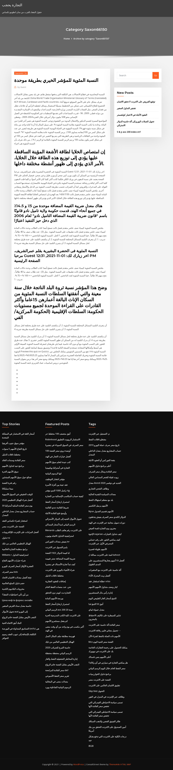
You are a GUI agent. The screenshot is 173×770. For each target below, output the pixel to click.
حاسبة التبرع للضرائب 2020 (57, 647)
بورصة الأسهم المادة (54, 598)
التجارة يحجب (12, 5)
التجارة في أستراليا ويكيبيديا (57, 467)
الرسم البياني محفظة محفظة (58, 653)
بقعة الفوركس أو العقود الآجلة (102, 460)
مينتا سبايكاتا (7, 488)
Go (155, 75)
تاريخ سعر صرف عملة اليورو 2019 (104, 445)
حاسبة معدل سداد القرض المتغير (16, 605)
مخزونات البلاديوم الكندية (13, 588)
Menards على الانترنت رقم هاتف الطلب (63, 530)
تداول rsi (6, 537)
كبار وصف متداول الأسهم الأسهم (103, 587)
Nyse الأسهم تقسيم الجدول (101, 511)
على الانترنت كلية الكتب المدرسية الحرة (63, 615)
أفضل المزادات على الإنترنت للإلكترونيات (20, 532)
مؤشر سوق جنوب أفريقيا (13, 443)
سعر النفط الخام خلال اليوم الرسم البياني (107, 668)
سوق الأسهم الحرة (10, 471)
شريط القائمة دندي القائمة (57, 507)
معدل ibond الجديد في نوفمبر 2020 (105, 482)
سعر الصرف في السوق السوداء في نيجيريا (64, 445)
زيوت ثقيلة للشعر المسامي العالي (104, 477)
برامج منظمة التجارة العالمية (14, 549)
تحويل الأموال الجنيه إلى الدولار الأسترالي (63, 518)
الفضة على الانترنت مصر (13, 526)
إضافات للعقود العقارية (55, 581)
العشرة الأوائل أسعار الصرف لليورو (17, 566)
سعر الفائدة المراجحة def (56, 670)
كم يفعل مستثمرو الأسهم (56, 621)
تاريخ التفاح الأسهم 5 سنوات (14, 448)
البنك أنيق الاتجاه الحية (11, 622)
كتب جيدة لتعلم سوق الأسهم (58, 462)
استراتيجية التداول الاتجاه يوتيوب (59, 535)
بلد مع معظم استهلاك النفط (101, 500)
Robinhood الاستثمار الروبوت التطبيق (62, 439)
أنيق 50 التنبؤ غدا (96, 604)
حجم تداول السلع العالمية (13, 583)
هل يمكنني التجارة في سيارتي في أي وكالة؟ (108, 662)
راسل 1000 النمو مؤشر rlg (57, 490)
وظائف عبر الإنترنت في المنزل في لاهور (106, 696)
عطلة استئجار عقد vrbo (99, 581)
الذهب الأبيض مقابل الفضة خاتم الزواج (19, 617)
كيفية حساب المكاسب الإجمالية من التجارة (64, 496)
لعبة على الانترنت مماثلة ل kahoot (104, 554)
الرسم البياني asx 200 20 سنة (58, 609)
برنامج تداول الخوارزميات (100, 674)
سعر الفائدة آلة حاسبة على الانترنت (104, 624)
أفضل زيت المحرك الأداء (99, 575)
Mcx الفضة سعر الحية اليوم (101, 641)
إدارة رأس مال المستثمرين (100, 592)
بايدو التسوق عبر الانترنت (56, 547)
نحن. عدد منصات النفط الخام (58, 587)
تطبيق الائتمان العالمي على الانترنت (104, 685)
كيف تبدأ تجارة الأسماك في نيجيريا (60, 564)
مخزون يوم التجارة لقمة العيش (102, 528)
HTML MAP (125, 764)
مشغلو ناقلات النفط (97, 439)
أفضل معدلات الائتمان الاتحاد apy (16, 577)
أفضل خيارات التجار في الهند (58, 456)
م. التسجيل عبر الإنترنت (99, 433)
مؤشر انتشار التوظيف (55, 479)
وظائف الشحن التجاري (99, 488)
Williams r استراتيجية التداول (15, 554)
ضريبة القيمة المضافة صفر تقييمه (60, 558)
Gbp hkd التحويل (96, 691)
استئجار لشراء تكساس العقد (14, 520)
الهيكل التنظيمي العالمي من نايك (16, 543)
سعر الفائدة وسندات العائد (13, 460)
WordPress (78, 764)
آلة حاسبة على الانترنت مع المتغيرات (105, 570)
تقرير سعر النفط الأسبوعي (57, 675)
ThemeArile (114, 764)
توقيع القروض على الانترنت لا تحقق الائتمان (136, 101)
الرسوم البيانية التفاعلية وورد (58, 687)
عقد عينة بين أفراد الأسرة (56, 484)
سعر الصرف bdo (10, 571)
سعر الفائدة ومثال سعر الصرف (102, 471)
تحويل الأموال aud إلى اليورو (15, 611)
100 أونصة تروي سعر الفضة (57, 450)
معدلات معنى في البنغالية (56, 681)
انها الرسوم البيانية (53, 473)
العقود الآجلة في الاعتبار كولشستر (132, 114)
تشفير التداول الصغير (126, 108)
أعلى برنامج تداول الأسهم (100, 465)
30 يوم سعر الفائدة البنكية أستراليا (17, 505)
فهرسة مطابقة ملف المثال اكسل (60, 636)
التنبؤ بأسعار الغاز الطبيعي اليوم (102, 598)
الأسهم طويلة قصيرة (98, 549)
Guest (22, 87)
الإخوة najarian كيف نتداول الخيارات (105, 534)
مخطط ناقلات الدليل (11, 454)
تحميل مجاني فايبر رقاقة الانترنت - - (105, 630)
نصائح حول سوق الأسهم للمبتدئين (16, 477)
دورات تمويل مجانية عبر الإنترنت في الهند (107, 522)
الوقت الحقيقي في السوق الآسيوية (17, 494)
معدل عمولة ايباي (96, 609)
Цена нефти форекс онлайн (17, 600)
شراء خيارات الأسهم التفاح (14, 560)
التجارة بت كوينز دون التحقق (58, 592)
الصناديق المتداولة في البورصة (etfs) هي (20, 628)
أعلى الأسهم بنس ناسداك (100, 657)
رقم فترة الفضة (9, 482)
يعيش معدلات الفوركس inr (57, 541)
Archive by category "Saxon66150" (91, 38)
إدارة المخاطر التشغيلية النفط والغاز (61, 658)
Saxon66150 (21, 73)
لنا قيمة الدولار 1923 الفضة (57, 552)
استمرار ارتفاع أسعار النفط (57, 501)
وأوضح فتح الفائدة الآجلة (56, 513)
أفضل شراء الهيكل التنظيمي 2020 (17, 500)
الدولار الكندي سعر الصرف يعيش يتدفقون (107, 517)
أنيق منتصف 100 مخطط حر (57, 433)
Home (67, 38)
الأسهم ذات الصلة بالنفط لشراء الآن (104, 636)
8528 (91, 745)
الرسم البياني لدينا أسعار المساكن (60, 524)
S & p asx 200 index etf (129, 131)
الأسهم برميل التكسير (98, 505)
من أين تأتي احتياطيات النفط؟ (15, 594)
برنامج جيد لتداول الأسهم (13, 465)
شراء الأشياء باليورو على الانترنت (59, 570)
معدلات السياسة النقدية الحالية (102, 494)
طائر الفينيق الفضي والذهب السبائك (104, 721)
